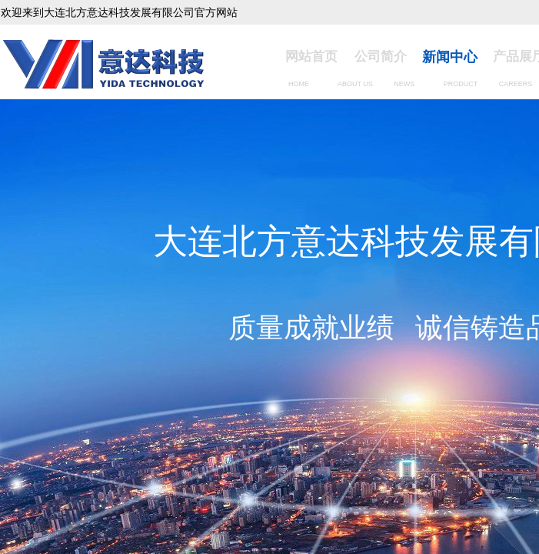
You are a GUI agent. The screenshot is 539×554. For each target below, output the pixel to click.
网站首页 (311, 56)
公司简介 (380, 56)
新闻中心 (449, 57)
